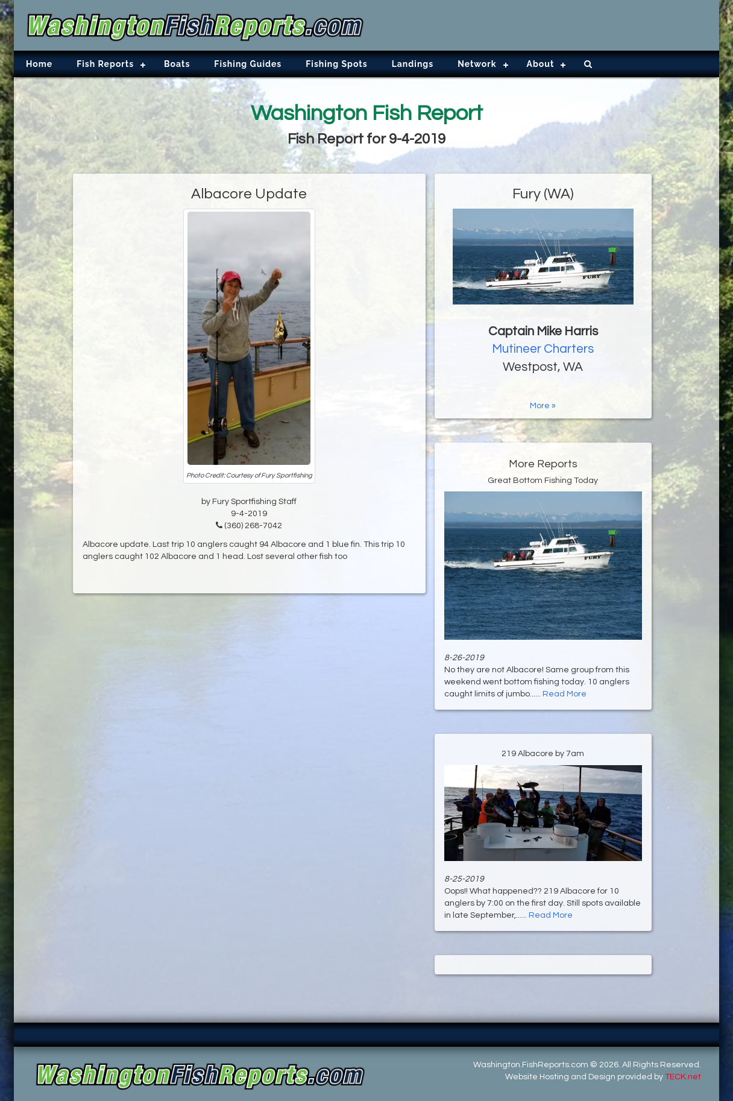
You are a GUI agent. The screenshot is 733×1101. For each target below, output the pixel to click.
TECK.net (683, 1077)
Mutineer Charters (543, 348)
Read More (565, 694)
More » (543, 406)
